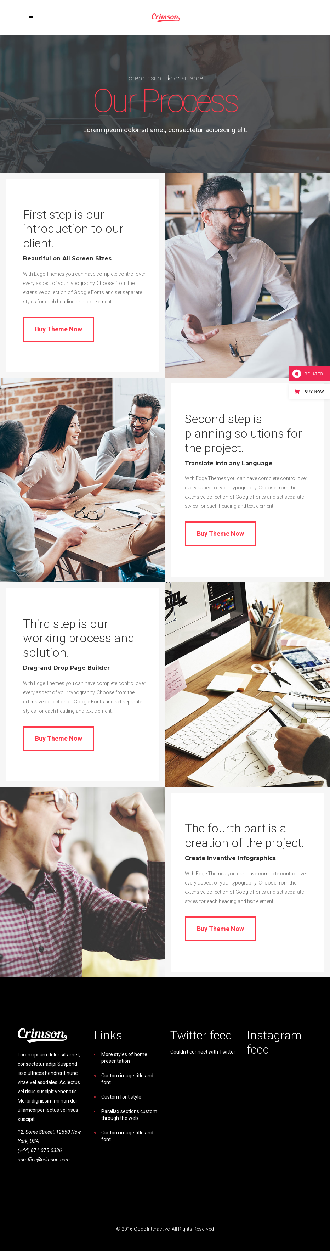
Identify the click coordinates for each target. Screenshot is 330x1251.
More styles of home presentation (124, 1057)
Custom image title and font (127, 1079)
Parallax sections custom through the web (129, 1115)
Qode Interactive (152, 1229)
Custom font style (121, 1097)
